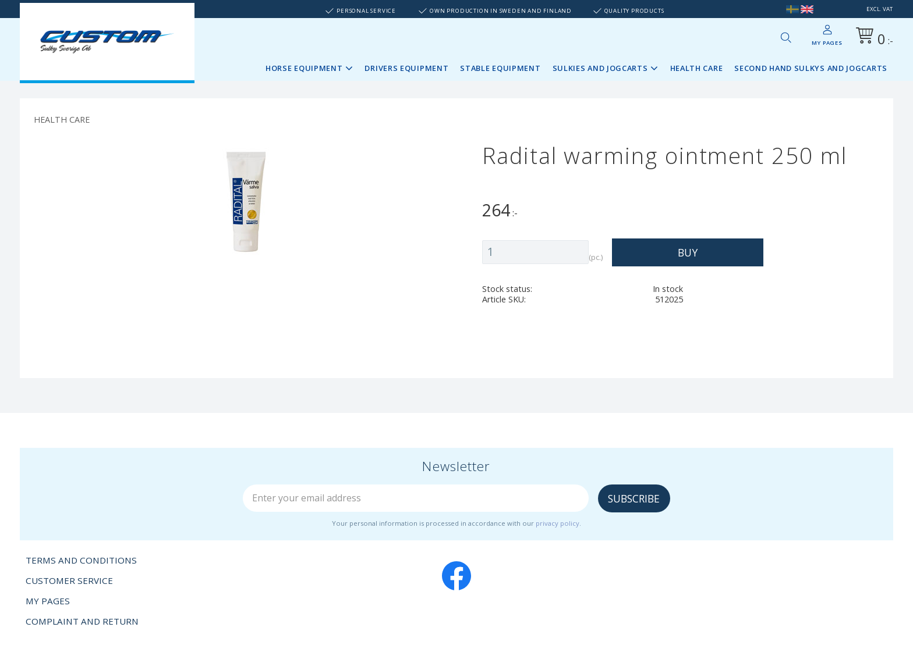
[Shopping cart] (872, 37)
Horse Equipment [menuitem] (304, 68)
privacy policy (557, 523)
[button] (785, 37)
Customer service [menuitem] (69, 580)
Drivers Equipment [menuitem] (406, 68)
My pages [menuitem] (827, 43)
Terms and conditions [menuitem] (81, 560)
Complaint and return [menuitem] (82, 621)
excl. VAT (879, 9)
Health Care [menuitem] (696, 68)
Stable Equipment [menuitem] (500, 68)
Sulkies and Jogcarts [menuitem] (600, 68)
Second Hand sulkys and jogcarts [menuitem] (810, 68)
